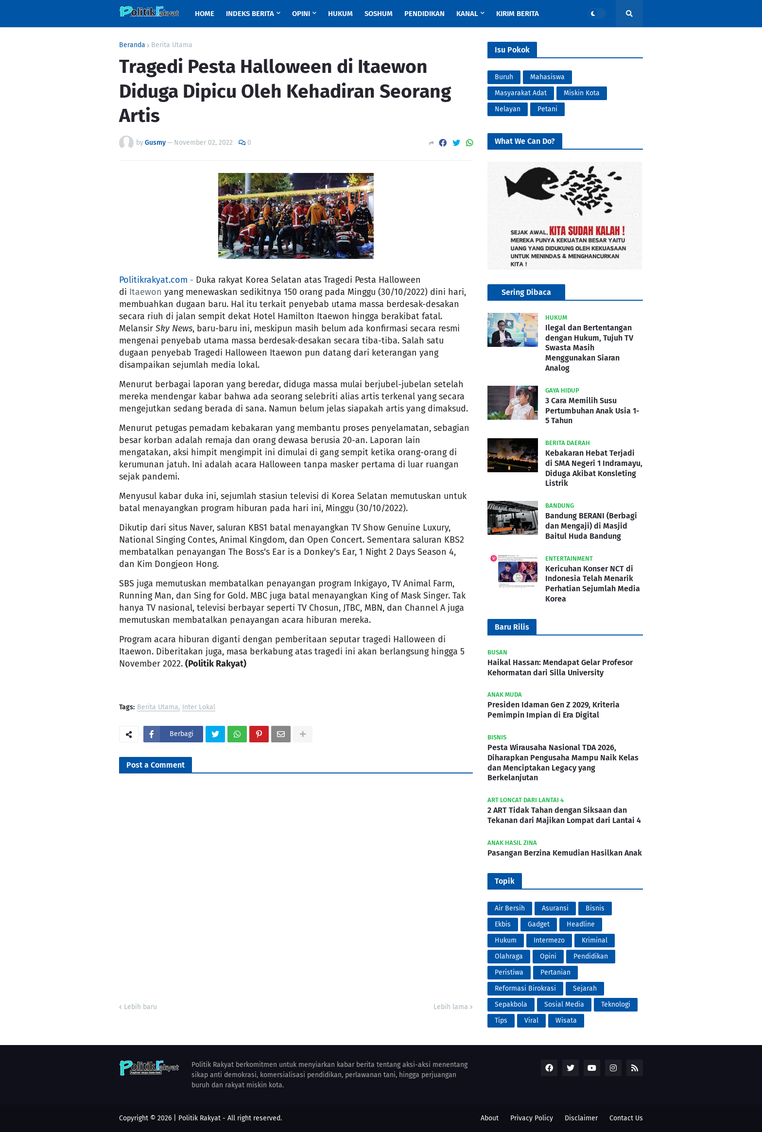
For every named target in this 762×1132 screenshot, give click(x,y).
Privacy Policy (531, 1118)
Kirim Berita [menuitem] (517, 13)
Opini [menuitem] (301, 13)
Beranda (132, 45)
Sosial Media (564, 1004)
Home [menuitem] (204, 13)
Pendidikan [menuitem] (424, 13)
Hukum (506, 940)
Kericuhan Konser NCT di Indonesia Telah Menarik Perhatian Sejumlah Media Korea (592, 583)
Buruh (504, 77)
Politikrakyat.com (153, 279)
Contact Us (626, 1118)
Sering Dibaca (526, 292)
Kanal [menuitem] (467, 13)
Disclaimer (581, 1118)
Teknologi (615, 1004)
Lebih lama (450, 1007)
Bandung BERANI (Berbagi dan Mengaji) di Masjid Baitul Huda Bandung (591, 526)
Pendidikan (590, 956)
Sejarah (585, 988)
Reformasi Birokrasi (525, 988)
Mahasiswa (547, 77)
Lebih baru (140, 1007)
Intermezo (549, 940)
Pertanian (555, 972)
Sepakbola (511, 1004)
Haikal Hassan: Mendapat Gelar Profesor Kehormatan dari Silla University (560, 667)
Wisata (566, 1020)
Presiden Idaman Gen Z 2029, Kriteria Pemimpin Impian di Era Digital (553, 710)
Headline (581, 924)
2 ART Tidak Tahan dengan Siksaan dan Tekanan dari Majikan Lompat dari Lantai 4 (564, 815)
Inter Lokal (198, 707)
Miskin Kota (582, 93)
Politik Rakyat (199, 1118)
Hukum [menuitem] (340, 13)
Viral (531, 1020)
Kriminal (594, 940)
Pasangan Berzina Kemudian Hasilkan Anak (564, 853)
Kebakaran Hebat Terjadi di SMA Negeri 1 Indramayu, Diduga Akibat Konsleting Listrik (593, 468)
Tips (501, 1020)
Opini (548, 956)
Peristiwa (509, 972)
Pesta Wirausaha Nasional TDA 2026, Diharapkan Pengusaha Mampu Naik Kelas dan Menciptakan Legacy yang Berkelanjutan (563, 762)
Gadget (539, 924)
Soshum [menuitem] (378, 13)
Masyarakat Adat (521, 93)
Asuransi (555, 908)
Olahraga (509, 956)
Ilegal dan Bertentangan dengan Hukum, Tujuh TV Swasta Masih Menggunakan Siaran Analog (589, 348)
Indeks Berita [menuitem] (250, 13)
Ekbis (503, 924)
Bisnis (595, 908)
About (490, 1118)
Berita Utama (171, 45)
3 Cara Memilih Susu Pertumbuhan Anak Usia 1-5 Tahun (592, 411)
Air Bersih (510, 908)
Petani (547, 109)
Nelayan (507, 109)
